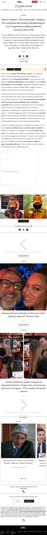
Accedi (18, 501)
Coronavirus (23, 221)
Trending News (4, 9)
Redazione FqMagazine (19, 467)
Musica (25, 9)
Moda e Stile (35, 9)
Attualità (23, 15)
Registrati (29, 501)
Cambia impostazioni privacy (13, 533)
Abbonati (34, 1)
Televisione (16, 9)
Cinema (21, 9)
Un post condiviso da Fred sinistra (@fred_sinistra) (19, 189)
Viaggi (29, 9)
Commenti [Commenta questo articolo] (23, 61)
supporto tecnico (29, 516)
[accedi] (42, 2)
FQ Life (10, 9)
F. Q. (24, 51)
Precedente (23, 256)
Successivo (23, 325)
